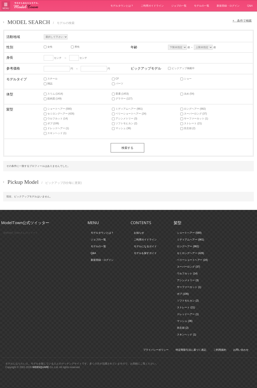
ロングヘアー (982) (193, 108)
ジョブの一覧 (178, 5)
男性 (75, 46)
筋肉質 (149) (53, 98)
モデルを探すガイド (145, 253)
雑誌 (48, 83)
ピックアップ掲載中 (181, 68)
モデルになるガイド (145, 246)
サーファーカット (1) (194, 118)
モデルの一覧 (201, 5)
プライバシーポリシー (156, 349)
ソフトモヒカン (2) (124, 123)
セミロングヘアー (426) (59, 113)
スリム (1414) (53, 93)
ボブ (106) (51, 123)
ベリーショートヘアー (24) (129, 113)
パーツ (117, 83)
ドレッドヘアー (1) (56, 128)
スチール (51, 78)
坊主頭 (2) (187, 128)
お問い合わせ (241, 349)
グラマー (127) (122, 98)
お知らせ (139, 232)
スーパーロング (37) (193, 113)
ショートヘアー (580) (58, 108)
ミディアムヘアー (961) (127, 108)
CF (115, 78)
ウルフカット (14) (56, 118)
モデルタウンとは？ (121, 5)
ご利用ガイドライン (152, 5)
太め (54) (187, 93)
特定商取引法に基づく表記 (191, 349)
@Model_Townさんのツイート (20, 232)
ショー (186, 78)
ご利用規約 (219, 349)
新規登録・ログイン (228, 5)
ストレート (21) (191, 123)
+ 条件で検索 (242, 20)
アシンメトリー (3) (124, 118)
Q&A (250, 5)
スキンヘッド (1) (55, 133)
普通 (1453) (120, 93)
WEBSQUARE (40, 367)
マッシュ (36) (121, 128)
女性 (48, 46)
